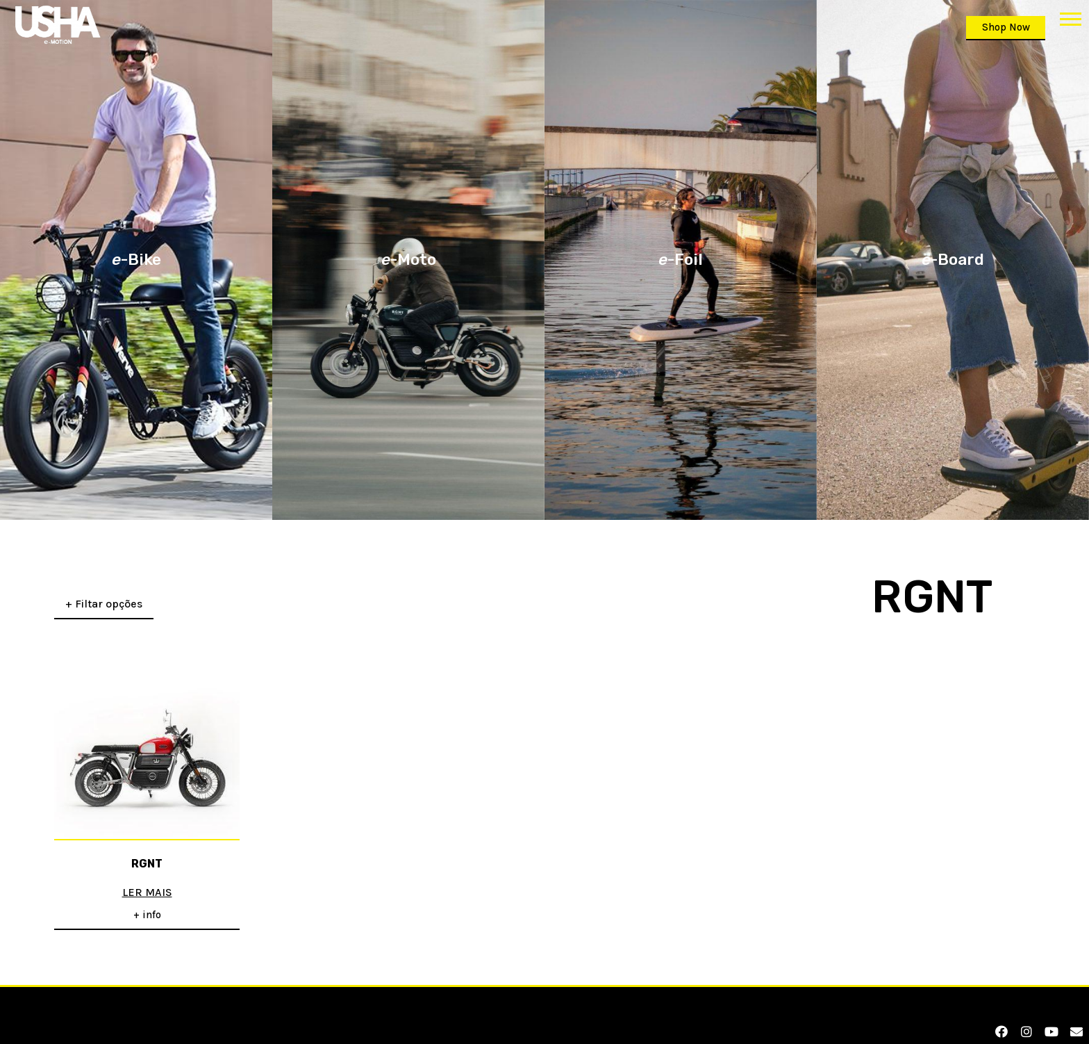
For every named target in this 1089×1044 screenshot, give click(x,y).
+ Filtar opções (103, 594)
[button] (1070, 18)
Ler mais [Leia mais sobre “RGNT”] (147, 883)
